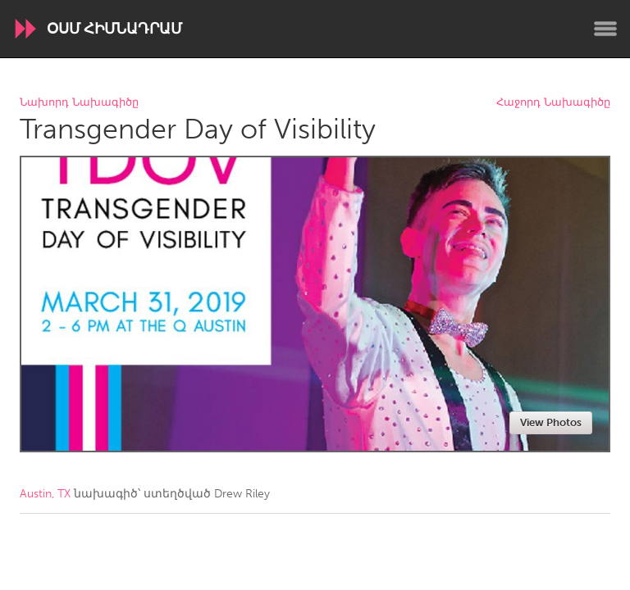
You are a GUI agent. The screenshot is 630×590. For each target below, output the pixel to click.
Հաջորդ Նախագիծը (553, 103)
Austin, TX (45, 494)
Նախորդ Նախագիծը (79, 103)
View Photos (551, 422)
